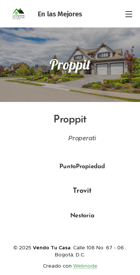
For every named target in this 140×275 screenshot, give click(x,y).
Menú (128, 14)
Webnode (85, 266)
